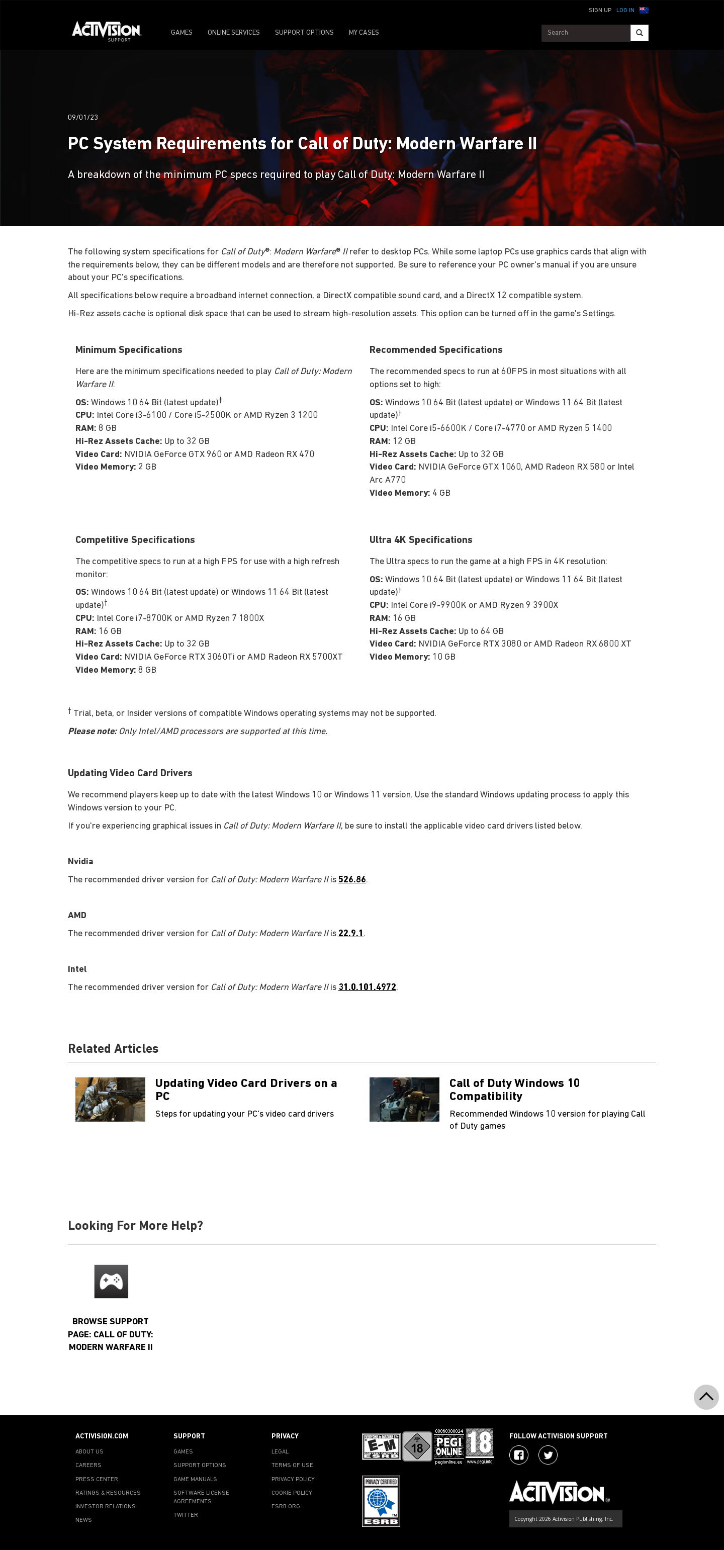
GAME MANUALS (195, 1480)
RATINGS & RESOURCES (108, 1493)
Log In (625, 11)
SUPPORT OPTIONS (304, 33)
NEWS (83, 1520)
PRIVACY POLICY (293, 1480)
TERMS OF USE (292, 1466)
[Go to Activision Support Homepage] (112, 33)
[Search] (639, 33)
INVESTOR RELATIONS (105, 1507)
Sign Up (600, 11)
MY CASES (364, 33)
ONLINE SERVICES (234, 33)
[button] (644, 10)
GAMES (182, 33)
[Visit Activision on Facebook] (518, 1455)
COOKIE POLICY (292, 1493)
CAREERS (88, 1466)
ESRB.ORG (286, 1507)
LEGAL (280, 1452)
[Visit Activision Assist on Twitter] (548, 1455)
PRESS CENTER (96, 1480)
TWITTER (185, 1515)
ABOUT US (89, 1452)
